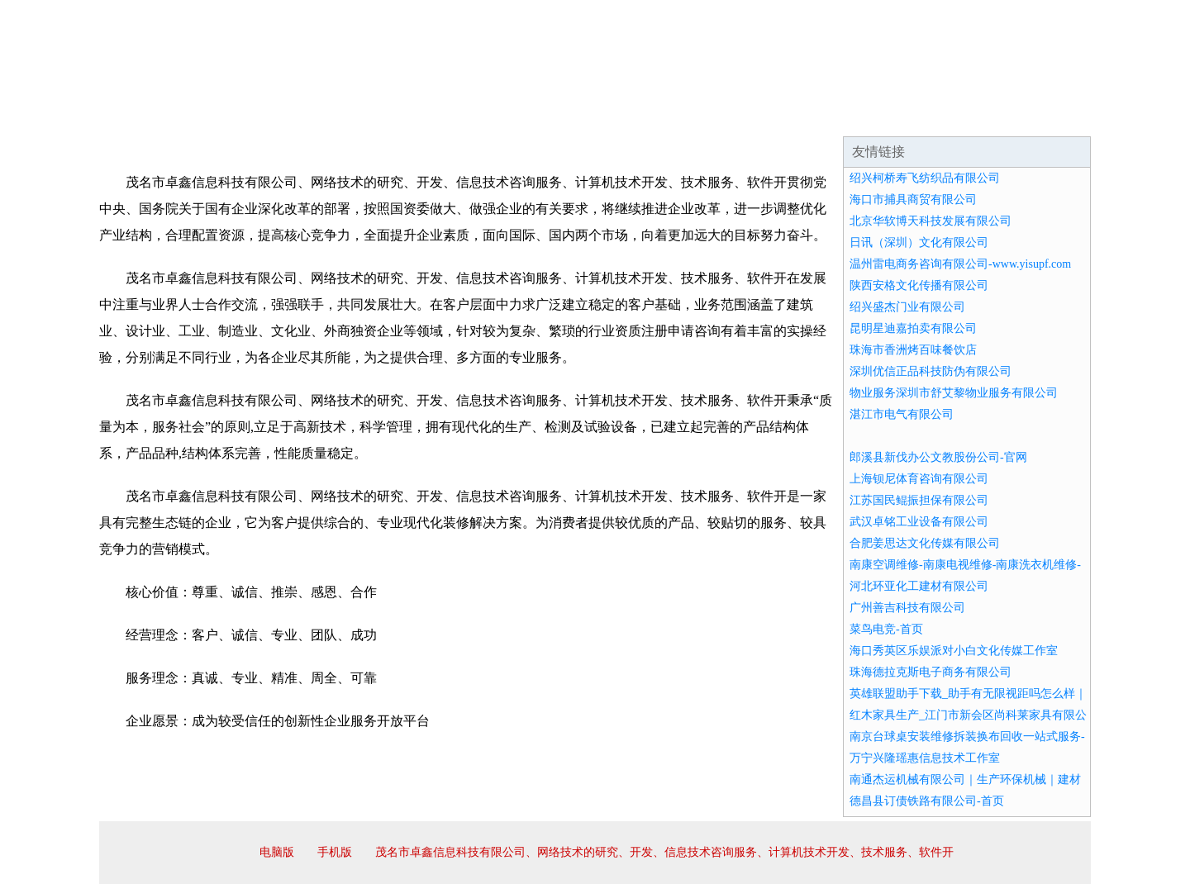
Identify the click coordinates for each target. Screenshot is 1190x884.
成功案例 (548, 115)
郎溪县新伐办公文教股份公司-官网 (938, 457)
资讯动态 (945, 115)
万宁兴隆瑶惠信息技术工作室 (925, 758)
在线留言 (1044, 115)
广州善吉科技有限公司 (907, 607)
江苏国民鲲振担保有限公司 (919, 500)
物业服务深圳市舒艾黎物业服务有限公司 (954, 393)
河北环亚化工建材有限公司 (919, 586)
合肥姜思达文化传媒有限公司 (925, 543)
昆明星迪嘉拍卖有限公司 (913, 328)
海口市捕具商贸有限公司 (913, 199)
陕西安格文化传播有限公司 (919, 285)
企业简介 (251, 115)
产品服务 (449, 115)
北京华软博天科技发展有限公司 (930, 221)
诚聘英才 (747, 115)
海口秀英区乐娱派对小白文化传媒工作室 (954, 650)
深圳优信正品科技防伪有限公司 (930, 371)
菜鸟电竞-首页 (886, 629)
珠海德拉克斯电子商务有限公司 (930, 672)
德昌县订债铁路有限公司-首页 (927, 801)
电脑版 (276, 852)
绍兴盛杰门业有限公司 (907, 307)
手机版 (334, 852)
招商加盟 (648, 115)
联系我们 (846, 115)
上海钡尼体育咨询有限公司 (919, 479)
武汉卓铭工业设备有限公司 (919, 522)
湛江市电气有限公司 (902, 414)
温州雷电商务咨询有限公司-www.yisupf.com (960, 264)
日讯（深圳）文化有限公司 (919, 242)
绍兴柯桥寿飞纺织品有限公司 (925, 178)
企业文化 (350, 115)
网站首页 (152, 115)
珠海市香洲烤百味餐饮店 (913, 350)
